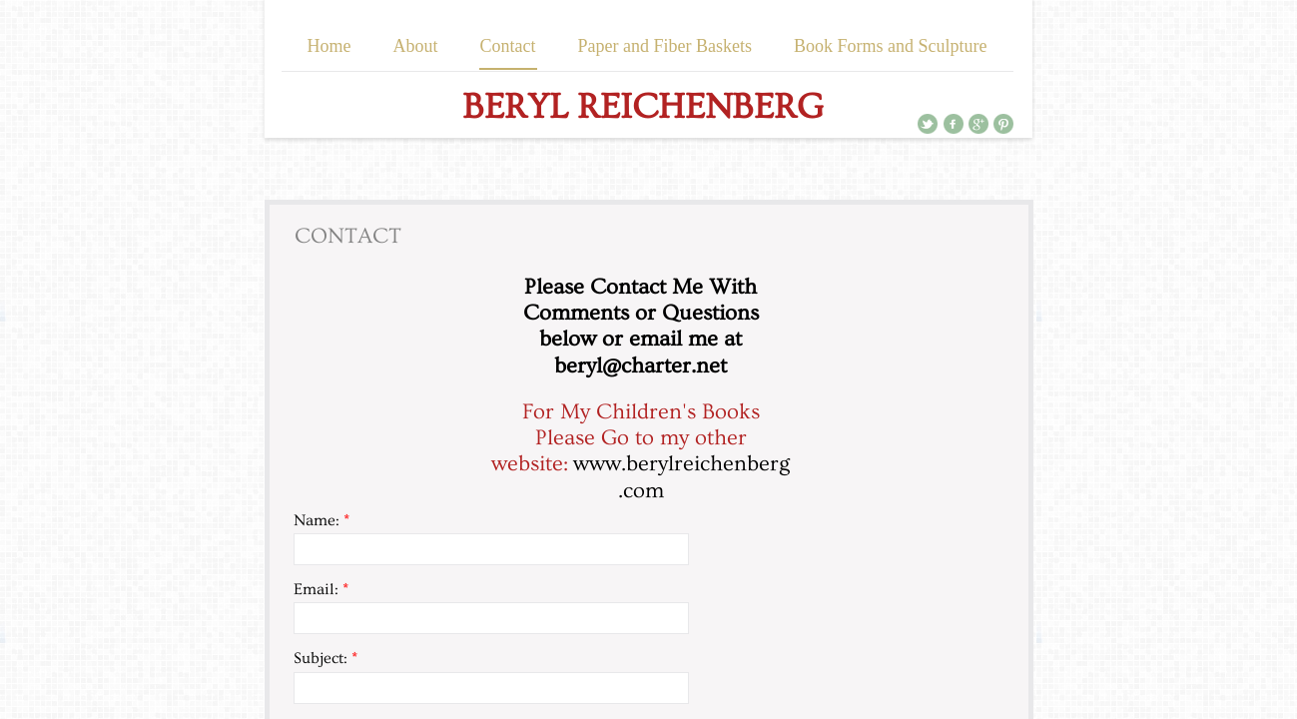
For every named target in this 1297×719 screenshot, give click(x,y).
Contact (508, 46)
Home (329, 46)
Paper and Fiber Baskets (665, 46)
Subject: (325, 658)
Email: (321, 589)
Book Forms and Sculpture (890, 46)
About (415, 46)
